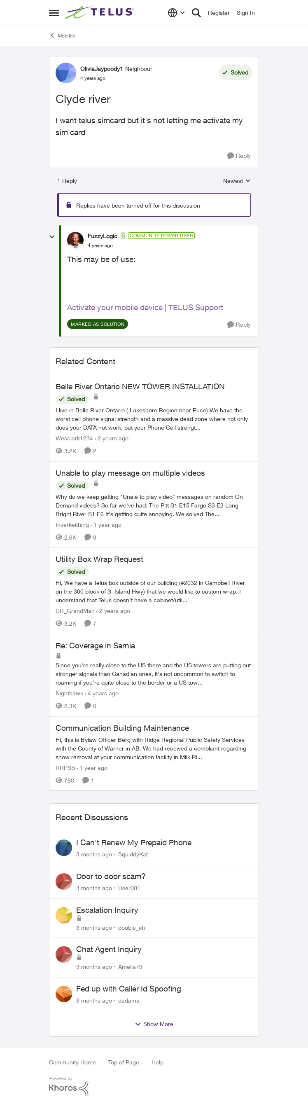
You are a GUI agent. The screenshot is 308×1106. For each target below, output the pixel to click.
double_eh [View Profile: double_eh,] (131, 927)
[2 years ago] (111, 438)
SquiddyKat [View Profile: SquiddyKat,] (133, 854)
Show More (154, 1024)
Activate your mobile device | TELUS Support (145, 307)
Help (157, 1062)
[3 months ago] (94, 854)
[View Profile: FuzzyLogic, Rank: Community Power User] (75, 240)
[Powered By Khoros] (154, 1086)
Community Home (72, 1062)
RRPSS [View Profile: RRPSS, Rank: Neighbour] (65, 767)
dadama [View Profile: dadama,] (129, 1000)
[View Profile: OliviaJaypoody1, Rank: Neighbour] (66, 73)
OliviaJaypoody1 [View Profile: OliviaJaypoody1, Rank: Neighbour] (101, 68)
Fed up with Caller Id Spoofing (128, 988)
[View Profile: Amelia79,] (64, 954)
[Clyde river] (100, 245)
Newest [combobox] (237, 181)
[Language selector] (176, 13)
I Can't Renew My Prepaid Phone (133, 842)
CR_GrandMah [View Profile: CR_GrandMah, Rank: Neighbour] (75, 610)
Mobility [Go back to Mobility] (62, 35)
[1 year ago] (106, 524)
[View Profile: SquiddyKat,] (64, 847)
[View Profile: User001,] (64, 881)
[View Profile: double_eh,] (64, 915)
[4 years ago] (102, 693)
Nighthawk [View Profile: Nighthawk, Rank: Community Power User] (69, 693)
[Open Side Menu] (54, 13)
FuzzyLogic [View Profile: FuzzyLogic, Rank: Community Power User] (102, 235)
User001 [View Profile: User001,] (129, 887)
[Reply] (239, 155)
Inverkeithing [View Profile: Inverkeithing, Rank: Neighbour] (72, 524)
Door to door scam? (111, 876)
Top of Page (123, 1062)
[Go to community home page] (100, 12)
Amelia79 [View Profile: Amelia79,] (130, 966)
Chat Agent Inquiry (109, 949)
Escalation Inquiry (107, 909)
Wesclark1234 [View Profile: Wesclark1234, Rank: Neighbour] (74, 438)
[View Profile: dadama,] (64, 994)
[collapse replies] (52, 237)
